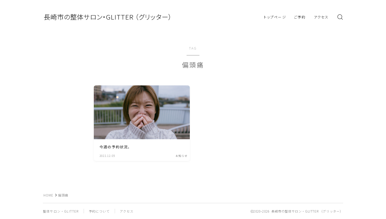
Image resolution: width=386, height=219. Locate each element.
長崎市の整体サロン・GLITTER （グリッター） (110, 17)
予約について (99, 211)
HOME (48, 195)
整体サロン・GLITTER (61, 211)
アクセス (321, 17)
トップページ (275, 17)
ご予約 (300, 17)
